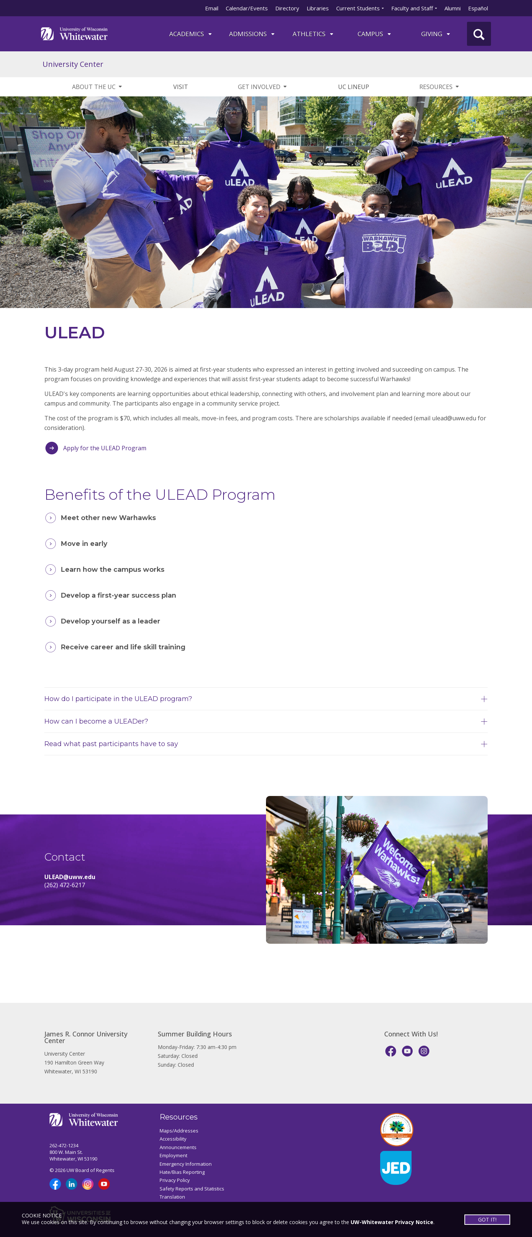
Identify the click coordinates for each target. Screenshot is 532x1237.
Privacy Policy (175, 1180)
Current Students (358, 8)
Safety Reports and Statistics (192, 1188)
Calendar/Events (247, 8)
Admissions (252, 34)
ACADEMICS (191, 34)
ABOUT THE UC (97, 87)
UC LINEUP (353, 87)
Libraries (318, 8)
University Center (72, 64)
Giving (436, 34)
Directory (287, 8)
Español (478, 8)
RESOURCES (439, 87)
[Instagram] (424, 1051)
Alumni (452, 8)
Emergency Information (186, 1164)
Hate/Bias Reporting (182, 1172)
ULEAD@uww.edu (69, 877)
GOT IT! (487, 1219)
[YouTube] (407, 1051)
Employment (173, 1155)
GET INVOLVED (263, 87)
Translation (172, 1196)
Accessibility (173, 1138)
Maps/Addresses (179, 1130)
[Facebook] (390, 1051)
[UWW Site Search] (479, 34)
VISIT (180, 87)
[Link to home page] (74, 33)
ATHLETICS (313, 34)
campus (375, 34)
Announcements (178, 1147)
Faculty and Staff (412, 8)
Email (211, 8)
